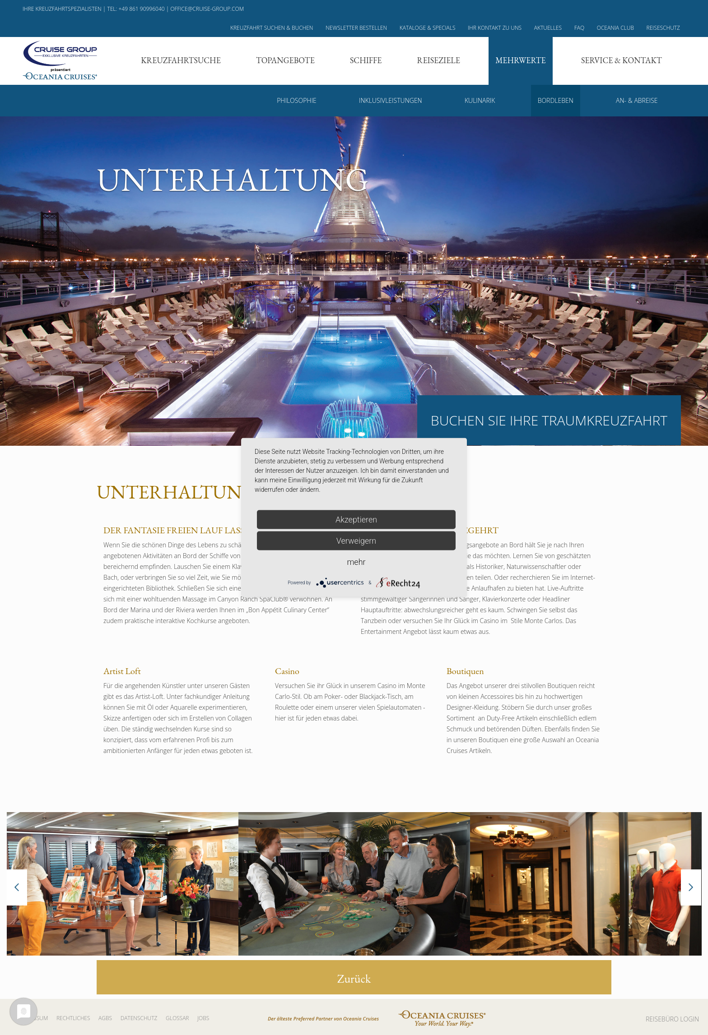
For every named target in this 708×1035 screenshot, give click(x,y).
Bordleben (555, 100)
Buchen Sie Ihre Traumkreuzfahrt (549, 420)
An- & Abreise (636, 100)
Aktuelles (548, 28)
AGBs (105, 1018)
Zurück (354, 978)
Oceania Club (615, 28)
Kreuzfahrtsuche (181, 60)
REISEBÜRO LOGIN (672, 1019)
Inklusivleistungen (390, 100)
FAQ (579, 28)
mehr (356, 562)
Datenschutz (139, 1018)
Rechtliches (73, 1018)
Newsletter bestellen (356, 28)
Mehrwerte (520, 60)
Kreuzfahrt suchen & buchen (271, 28)
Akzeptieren (356, 519)
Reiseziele (438, 60)
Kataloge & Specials (428, 28)
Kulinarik (480, 100)
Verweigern (356, 540)
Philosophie (297, 100)
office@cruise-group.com (207, 9)
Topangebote (285, 60)
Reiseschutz (663, 28)
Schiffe (366, 60)
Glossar (177, 1018)
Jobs (203, 1018)
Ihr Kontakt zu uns (495, 28)
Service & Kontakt (621, 60)
